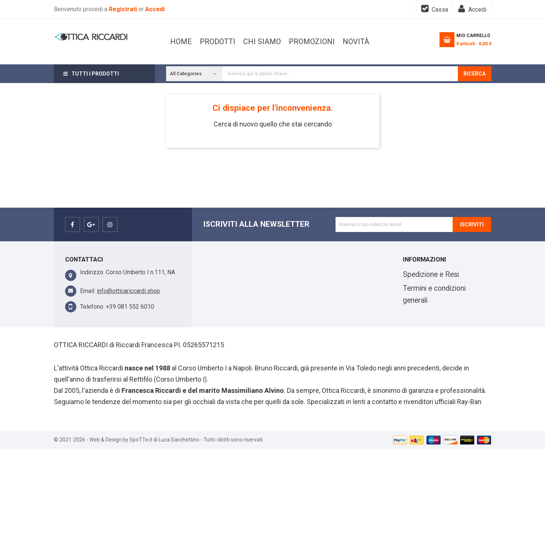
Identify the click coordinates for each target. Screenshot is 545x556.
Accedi (155, 9)
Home (181, 41)
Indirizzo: (92, 272)
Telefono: (92, 306)
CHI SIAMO (307, 41)
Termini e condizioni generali (434, 294)
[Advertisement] (272, 501)
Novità (213, 41)
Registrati (123, 9)
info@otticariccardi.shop (128, 290)
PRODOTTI (352, 41)
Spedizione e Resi (431, 274)
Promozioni (257, 41)
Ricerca (474, 74)
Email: (87, 290)
